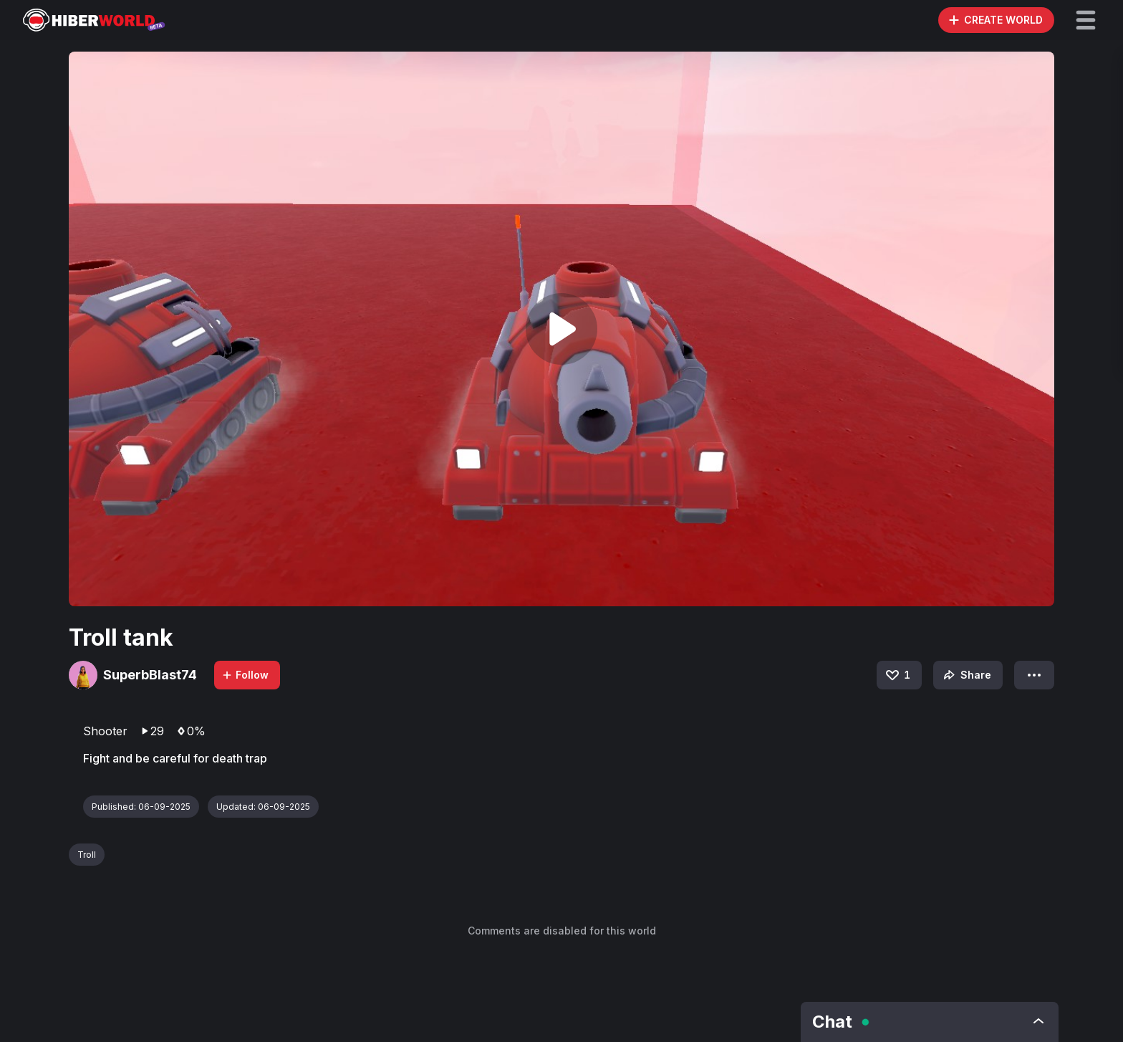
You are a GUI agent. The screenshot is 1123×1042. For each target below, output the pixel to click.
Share (965, 675)
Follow (245, 675)
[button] (1085, 20)
